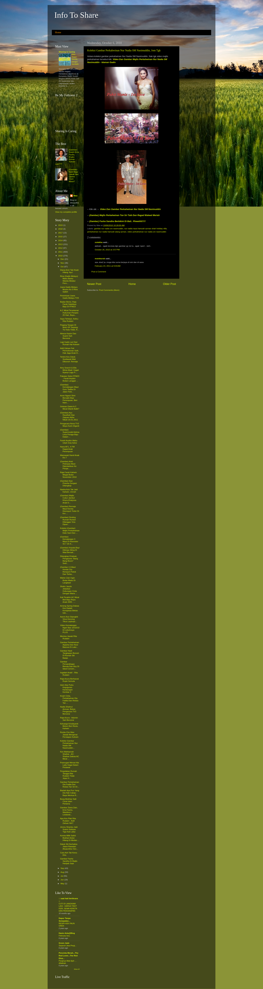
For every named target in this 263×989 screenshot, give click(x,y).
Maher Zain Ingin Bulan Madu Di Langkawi (67, 580)
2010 (60, 256)
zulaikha (98, 242)
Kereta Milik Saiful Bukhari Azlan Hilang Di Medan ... (69, 837)
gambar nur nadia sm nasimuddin (108, 228)
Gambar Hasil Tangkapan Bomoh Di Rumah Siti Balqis (69, 654)
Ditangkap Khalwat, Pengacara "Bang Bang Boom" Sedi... (69, 559)
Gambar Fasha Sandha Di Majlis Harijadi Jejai (68, 861)
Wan (75, 196)
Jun (62, 879)
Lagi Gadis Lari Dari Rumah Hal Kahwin (69, 343)
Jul (62, 876)
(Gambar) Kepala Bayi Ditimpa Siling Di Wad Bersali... (70, 549)
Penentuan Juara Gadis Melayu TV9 (69, 296)
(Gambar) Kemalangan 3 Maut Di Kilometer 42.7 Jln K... (69, 540)
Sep (63, 868)
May (63, 883)
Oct (62, 266)
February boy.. (65, 936)
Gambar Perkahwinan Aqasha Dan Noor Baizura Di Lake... (69, 644)
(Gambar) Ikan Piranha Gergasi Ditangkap (68, 483)
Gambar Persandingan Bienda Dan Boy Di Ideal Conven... (69, 665)
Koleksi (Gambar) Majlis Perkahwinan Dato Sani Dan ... (70, 530)
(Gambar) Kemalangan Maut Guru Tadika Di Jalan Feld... (69, 388)
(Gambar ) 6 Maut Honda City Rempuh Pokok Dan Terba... (68, 570)
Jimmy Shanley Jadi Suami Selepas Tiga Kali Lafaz (68, 829)
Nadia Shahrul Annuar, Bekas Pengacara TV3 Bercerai (68, 710)
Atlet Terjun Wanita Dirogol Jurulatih (75, 59)
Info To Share (76, 15)
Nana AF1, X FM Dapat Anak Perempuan (67, 449)
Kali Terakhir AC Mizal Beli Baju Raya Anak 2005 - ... (69, 599)
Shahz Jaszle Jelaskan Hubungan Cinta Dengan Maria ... (68, 589)
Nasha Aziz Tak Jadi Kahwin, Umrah (68, 490)
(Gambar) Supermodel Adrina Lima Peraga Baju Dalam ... (69, 433)
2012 (60, 248)
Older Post (169, 283)
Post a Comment (98, 271)
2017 (60, 233)
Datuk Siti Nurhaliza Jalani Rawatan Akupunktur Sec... (69, 846)
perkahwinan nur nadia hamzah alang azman (106, 232)
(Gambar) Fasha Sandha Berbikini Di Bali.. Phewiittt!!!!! (117, 221)
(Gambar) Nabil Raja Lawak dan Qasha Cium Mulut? (73, 175)
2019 (60, 225)
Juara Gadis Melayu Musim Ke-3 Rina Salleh (69, 289)
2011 (60, 252)
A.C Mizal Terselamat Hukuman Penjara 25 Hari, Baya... (69, 312)
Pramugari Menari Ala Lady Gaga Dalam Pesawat (69, 764)
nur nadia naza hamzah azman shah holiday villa (145, 228)
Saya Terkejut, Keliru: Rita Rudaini (69, 320)
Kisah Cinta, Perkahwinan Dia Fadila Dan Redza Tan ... (69, 699)
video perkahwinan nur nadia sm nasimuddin (146, 232)
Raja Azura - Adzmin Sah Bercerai (69, 719)
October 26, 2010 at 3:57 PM (107, 250)
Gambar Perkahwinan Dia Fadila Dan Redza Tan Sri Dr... (69, 784)
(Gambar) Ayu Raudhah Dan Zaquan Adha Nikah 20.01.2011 (69, 416)
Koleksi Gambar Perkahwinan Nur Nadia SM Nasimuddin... (69, 744)
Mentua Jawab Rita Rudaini (68, 637)
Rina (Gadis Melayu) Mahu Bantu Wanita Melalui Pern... (69, 279)
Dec (63, 259)
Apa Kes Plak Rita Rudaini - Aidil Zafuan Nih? (68, 820)
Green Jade (64, 943)
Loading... (59, 136)
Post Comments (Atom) (109, 290)
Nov (63, 263)
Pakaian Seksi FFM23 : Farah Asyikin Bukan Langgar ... (69, 378)
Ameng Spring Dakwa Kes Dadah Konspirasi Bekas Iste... (69, 609)
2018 (60, 229)
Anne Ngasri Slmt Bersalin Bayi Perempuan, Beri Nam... (68, 399)
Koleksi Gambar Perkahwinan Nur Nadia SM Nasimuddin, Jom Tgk (124, 50)
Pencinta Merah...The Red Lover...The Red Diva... (68, 955)
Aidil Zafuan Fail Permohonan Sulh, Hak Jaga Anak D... (69, 350)
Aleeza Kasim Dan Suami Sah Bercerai (68, 335)
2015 (60, 236)
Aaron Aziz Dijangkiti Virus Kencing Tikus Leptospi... (69, 619)
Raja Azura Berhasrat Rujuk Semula (69, 680)
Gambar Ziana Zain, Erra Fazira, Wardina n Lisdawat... (68, 811)
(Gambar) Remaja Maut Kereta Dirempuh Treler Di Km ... (69, 509)
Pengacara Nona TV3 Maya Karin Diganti (69, 424)
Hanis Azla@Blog (67, 933)
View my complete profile (66, 212)
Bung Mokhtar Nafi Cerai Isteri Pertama (68, 801)
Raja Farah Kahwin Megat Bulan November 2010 (68, 474)
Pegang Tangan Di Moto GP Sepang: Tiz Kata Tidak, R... (69, 327)
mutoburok (100, 258)
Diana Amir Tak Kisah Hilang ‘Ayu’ (69, 271)
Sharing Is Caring (67, 52)
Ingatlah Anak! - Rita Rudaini (69, 673)
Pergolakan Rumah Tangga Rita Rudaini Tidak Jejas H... (68, 774)
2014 (60, 240)
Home (58, 32)
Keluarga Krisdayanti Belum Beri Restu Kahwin (69, 726)
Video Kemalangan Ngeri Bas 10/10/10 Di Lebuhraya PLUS (69, 628)
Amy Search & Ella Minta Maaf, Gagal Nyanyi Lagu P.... (69, 370)
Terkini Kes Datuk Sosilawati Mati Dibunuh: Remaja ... (69, 360)
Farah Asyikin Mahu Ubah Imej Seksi (68, 441)
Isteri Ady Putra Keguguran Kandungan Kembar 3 (66, 688)
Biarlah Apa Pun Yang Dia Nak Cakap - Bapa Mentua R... (69, 792)
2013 (60, 244)
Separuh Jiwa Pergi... (67, 946)
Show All (77, 969)
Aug (63, 872)
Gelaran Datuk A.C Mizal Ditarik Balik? (69, 407)
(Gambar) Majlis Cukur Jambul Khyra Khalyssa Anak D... (68, 499)
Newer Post (94, 283)
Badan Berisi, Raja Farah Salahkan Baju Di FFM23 (68, 304)
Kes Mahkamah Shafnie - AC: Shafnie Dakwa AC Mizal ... (69, 755)
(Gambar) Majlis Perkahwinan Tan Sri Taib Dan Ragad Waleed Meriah (124, 215)
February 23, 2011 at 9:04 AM (107, 266)
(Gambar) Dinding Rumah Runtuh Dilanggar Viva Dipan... (68, 520)
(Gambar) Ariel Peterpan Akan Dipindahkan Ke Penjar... (68, 465)
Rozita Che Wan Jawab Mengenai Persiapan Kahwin (69, 734)
